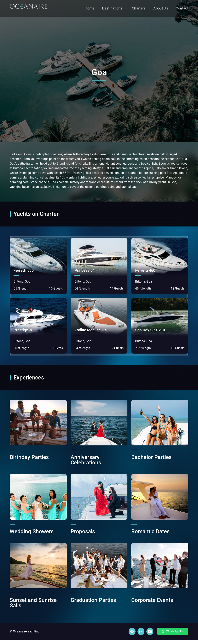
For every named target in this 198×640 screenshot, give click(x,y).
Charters (139, 8)
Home (89, 8)
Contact (182, 8)
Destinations (113, 8)
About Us (160, 8)
